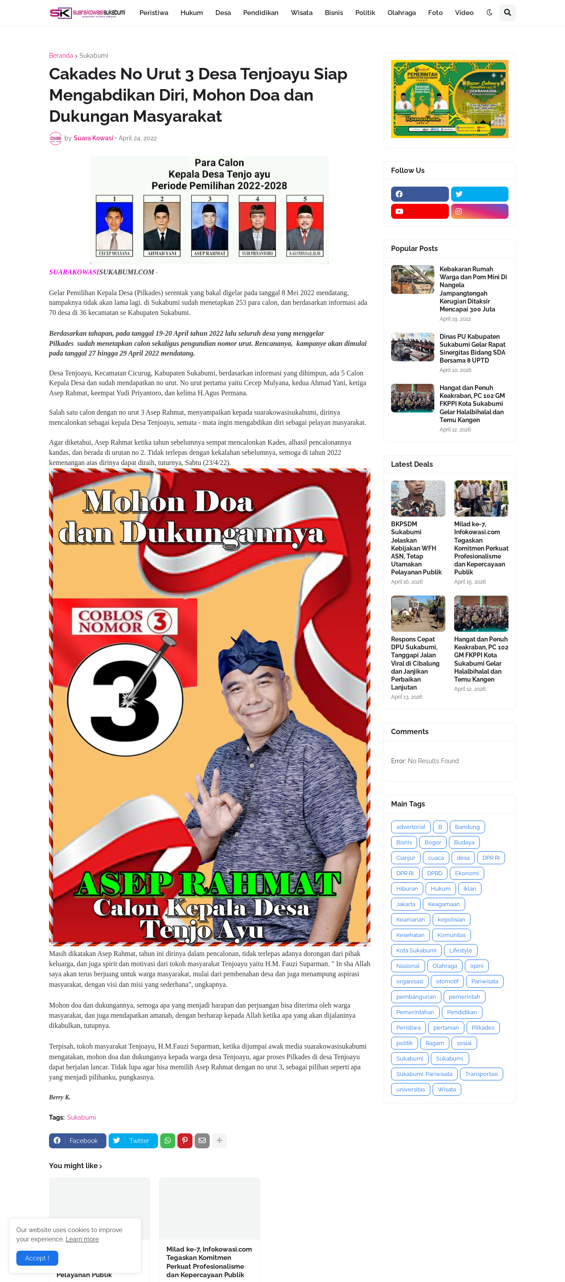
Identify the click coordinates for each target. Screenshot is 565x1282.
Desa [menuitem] (223, 13)
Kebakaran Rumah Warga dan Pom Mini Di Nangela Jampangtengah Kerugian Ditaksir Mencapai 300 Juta (473, 289)
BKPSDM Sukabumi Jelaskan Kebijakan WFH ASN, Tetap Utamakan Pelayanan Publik (416, 548)
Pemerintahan (415, 1012)
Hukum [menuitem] (192, 13)
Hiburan (407, 888)
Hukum (441, 888)
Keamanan (410, 919)
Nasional (408, 966)
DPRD (434, 873)
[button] (489, 12)
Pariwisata (484, 981)
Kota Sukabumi (416, 950)
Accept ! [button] (37, 1258)
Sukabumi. (450, 1058)
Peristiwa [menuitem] (153, 13)
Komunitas (451, 935)
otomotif (447, 981)
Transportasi (481, 1074)
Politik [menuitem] (365, 13)
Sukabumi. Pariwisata (424, 1074)
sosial (464, 1043)
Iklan (469, 888)
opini (476, 966)
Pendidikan (462, 1012)
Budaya (464, 842)
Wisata (447, 1089)
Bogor (433, 842)
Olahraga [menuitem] (402, 13)
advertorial (411, 827)
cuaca (436, 858)
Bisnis (404, 842)
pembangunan (416, 996)
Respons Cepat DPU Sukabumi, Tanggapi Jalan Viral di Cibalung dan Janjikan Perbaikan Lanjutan (415, 663)
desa (463, 858)
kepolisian (451, 919)
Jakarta (405, 904)
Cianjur (405, 858)
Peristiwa (408, 1027)
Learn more (82, 1239)
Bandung (467, 827)
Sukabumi (93, 55)
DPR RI (491, 858)
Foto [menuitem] (435, 13)
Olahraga (445, 966)
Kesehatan (410, 935)
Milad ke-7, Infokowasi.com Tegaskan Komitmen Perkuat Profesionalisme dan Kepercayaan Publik (209, 1262)
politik (404, 1043)
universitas (410, 1089)
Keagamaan (444, 904)
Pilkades (483, 1027)
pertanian (446, 1027)
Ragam (435, 1043)
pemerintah (464, 996)
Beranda (61, 55)
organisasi (409, 981)
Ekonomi (467, 873)
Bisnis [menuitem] (334, 13)
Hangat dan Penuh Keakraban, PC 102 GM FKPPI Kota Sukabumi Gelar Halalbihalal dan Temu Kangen (472, 404)
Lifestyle (460, 950)
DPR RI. (405, 873)
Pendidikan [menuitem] (261, 13)
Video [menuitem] (464, 13)
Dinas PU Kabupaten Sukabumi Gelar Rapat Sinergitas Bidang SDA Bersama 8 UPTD (472, 348)
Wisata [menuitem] (302, 13)
